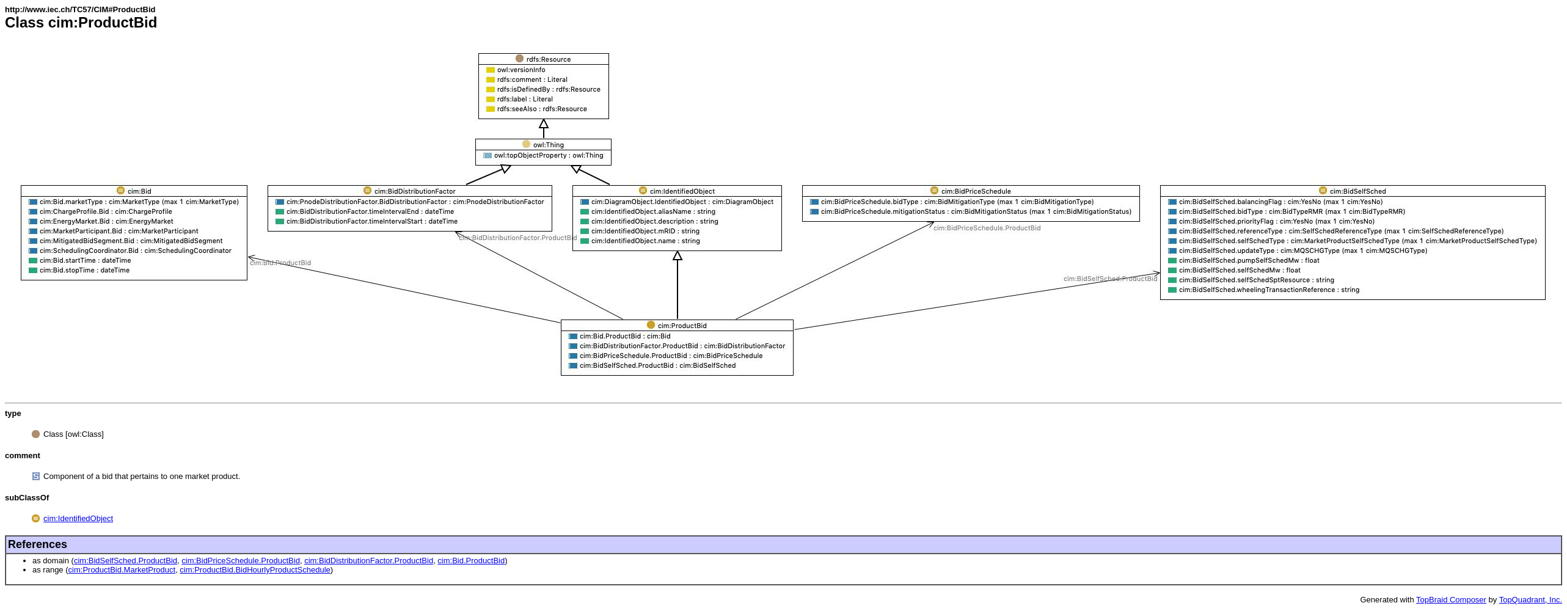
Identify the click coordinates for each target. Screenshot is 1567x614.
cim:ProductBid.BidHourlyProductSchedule (255, 569)
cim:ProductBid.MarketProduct (122, 569)
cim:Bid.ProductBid (471, 560)
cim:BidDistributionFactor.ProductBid (368, 560)
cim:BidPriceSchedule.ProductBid (240, 560)
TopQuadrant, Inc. (1530, 599)
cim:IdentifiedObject (78, 518)
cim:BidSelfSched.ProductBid (125, 560)
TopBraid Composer (1451, 599)
